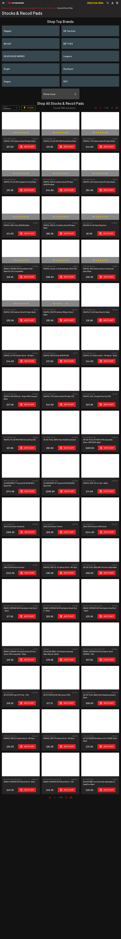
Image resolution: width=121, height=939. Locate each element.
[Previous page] (100, 107)
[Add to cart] (27, 146)
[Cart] (117, 3)
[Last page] (117, 107)
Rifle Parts (51, 8)
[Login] (112, 3)
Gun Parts (22, 8)
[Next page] (112, 107)
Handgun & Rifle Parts (36, 8)
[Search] (107, 3)
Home (4, 8)
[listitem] (31, 30)
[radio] (17, 132)
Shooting (12, 8)
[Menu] (3, 3)
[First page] (95, 107)
